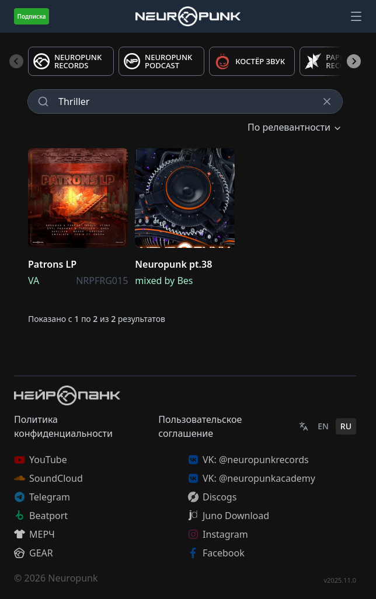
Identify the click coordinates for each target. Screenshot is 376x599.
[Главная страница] (188, 16)
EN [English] (323, 426)
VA (33, 280)
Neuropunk (73, 578)
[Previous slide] (16, 61)
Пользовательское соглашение (200, 426)
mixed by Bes (164, 280)
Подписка (31, 16)
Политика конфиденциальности (63, 426)
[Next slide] (354, 61)
